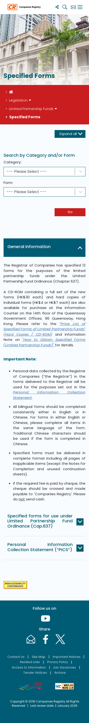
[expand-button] (70, 134)
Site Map (38, 657)
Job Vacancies (64, 667)
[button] (45, 247)
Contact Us (15, 657)
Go (70, 212)
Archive (60, 673)
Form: (8, 182)
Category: (12, 162)
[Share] (57, 6)
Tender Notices (35, 673)
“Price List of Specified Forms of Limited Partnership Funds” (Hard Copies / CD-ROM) (44, 329)
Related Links (30, 662)
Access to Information (29, 667)
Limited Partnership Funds (31, 108)
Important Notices (66, 657)
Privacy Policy (57, 662)
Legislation (18, 100)
